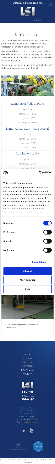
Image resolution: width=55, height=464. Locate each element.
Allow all (27, 271)
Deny (27, 289)
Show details (39, 262)
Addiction (27, 462)
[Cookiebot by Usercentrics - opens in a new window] (39, 173)
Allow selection (27, 280)
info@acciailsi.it (30, 422)
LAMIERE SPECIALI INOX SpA (27, 3)
